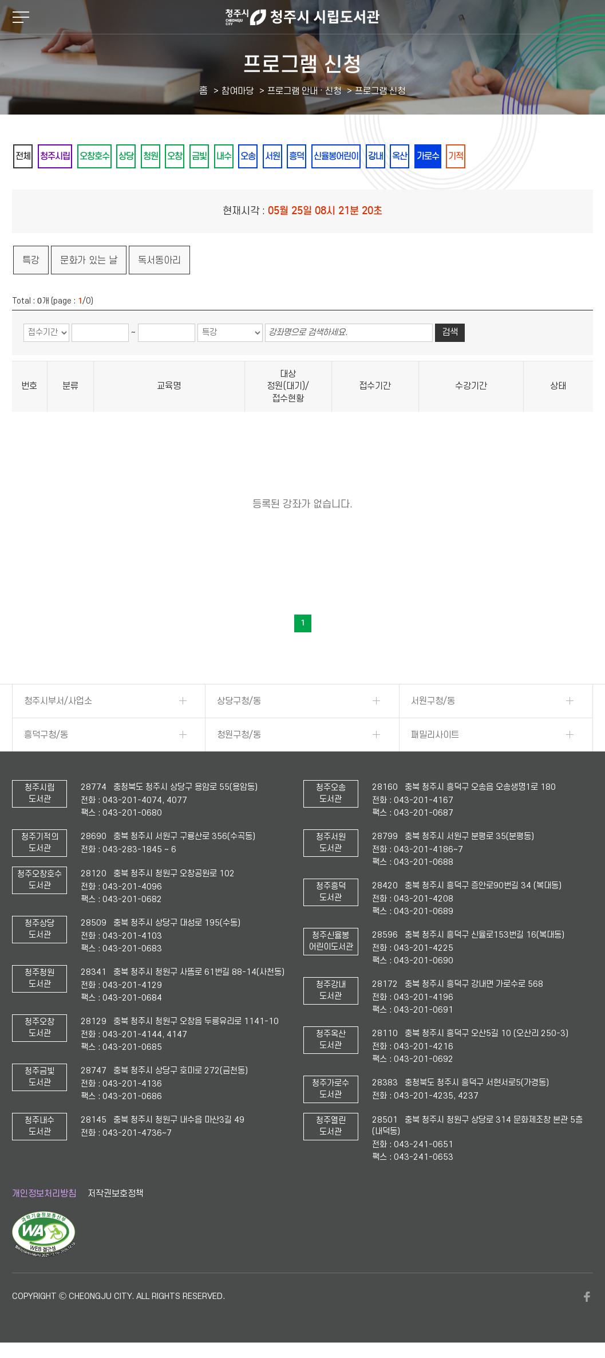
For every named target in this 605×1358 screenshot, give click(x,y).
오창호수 (112, 157)
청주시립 (65, 157)
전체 (26, 157)
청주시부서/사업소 (58, 701)
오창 (213, 157)
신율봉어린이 (414, 157)
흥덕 (367, 157)
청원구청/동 (239, 735)
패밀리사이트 (435, 735)
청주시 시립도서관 (302, 17)
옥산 (492, 157)
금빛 (244, 157)
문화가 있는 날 (88, 261)
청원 (182, 157)
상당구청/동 (239, 701)
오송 (306, 157)
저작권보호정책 (116, 1194)
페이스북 (587, 1297)
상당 (151, 157)
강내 (461, 157)
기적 (562, 157)
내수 (275, 157)
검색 (450, 333)
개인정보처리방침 (44, 1194)
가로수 (527, 157)
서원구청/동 (433, 701)
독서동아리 (159, 261)
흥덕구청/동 (46, 735)
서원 (337, 157)
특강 (30, 261)
